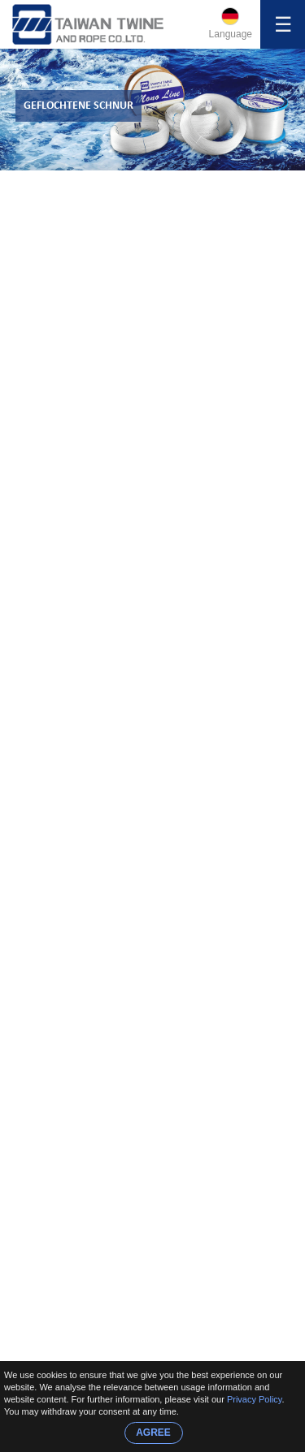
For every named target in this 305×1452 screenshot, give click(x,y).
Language (230, 34)
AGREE (153, 1432)
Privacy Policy (254, 1399)
